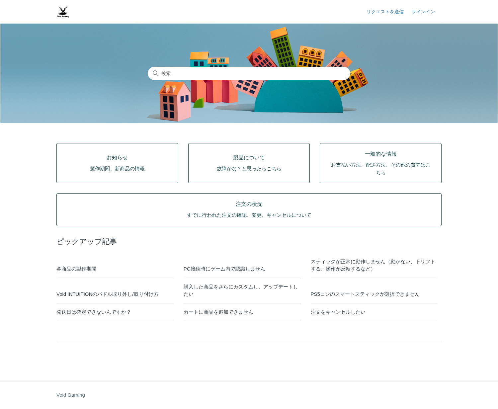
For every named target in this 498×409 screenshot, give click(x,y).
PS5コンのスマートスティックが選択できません (365, 294)
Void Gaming (70, 395)
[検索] (249, 73)
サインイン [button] (423, 11)
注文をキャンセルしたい (338, 312)
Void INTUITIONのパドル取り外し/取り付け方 (107, 294)
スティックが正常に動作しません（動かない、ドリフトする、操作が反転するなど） (373, 265)
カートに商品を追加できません (218, 312)
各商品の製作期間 (76, 269)
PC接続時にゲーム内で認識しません (224, 269)
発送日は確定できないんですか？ (93, 312)
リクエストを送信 (385, 11)
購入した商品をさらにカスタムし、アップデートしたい (241, 290)
